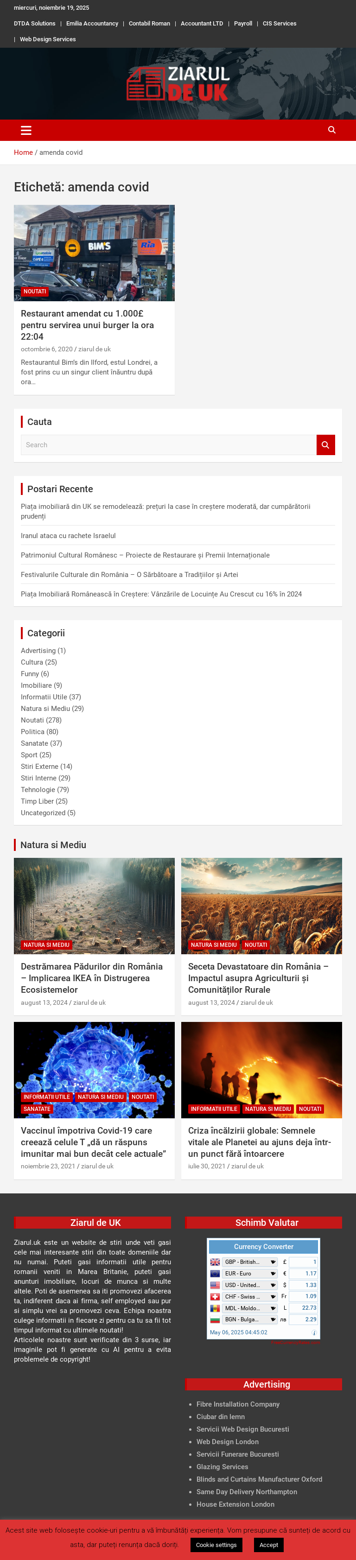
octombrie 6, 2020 (47, 349)
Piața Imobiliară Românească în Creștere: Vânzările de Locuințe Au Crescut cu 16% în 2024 (161, 594)
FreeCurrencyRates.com (295, 1342)
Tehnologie (38, 790)
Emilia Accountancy (92, 23)
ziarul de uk (94, 349)
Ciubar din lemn (221, 1417)
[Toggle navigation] (26, 130)
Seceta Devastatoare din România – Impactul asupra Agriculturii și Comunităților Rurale (258, 978)
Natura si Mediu (45, 708)
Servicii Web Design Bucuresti (243, 1429)
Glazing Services (222, 1467)
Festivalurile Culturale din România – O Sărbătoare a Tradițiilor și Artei (129, 575)
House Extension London (235, 1504)
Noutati (35, 291)
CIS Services (280, 23)
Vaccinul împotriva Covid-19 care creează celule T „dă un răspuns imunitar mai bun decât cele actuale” (93, 1142)
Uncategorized (43, 813)
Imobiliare (36, 685)
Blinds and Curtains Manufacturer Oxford (259, 1479)
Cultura (32, 662)
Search (326, 445)
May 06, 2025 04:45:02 (238, 1332)
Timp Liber (37, 801)
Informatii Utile (44, 697)
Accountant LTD (202, 23)
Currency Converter (263, 1247)
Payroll (243, 23)
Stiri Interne (39, 778)
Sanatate (34, 743)
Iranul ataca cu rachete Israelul (68, 536)
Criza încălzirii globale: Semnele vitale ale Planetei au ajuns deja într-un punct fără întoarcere (259, 1142)
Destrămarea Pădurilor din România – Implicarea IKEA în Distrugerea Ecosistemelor (92, 978)
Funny (30, 674)
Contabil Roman (149, 23)
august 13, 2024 (44, 1002)
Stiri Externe (39, 766)
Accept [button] (269, 1544)
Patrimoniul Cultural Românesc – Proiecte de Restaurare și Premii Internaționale (145, 555)
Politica (32, 732)
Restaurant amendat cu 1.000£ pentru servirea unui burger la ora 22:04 (87, 325)
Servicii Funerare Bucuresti (238, 1454)
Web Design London (228, 1442)
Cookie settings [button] (216, 1544)
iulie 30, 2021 (207, 1166)
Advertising (38, 651)
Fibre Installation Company (238, 1404)
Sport (29, 755)
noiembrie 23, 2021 (48, 1166)
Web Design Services (48, 39)
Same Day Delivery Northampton (247, 1492)
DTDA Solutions (35, 23)
